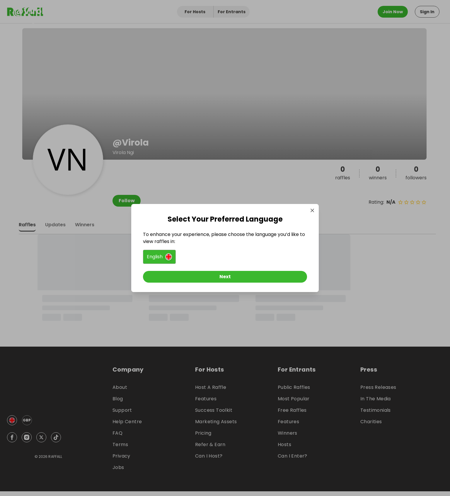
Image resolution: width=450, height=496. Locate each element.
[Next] (225, 277)
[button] (159, 257)
